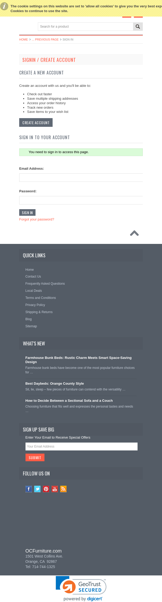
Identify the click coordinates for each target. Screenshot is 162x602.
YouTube (55, 489)
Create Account (35, 122)
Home (23, 39)
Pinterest (46, 489)
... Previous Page (45, 39)
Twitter (37, 489)
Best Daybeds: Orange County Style (55, 383)
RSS (63, 489)
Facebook (29, 489)
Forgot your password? (36, 219)
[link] (81, 523)
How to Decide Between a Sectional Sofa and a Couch (69, 401)
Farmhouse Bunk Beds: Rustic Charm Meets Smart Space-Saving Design (79, 360)
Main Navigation (23, 27)
